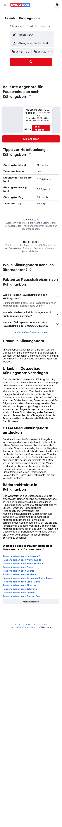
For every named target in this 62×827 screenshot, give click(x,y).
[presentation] (30, 96)
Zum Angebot (39, 128)
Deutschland (39, 624)
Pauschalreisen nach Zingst (18, 567)
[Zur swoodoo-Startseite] (20, 5)
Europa (26, 624)
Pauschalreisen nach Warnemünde (22, 560)
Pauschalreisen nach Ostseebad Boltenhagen (28, 578)
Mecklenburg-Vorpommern (23, 627)
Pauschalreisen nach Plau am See (21, 596)
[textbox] (32, 35)
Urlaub (17, 624)
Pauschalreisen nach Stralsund (20, 574)
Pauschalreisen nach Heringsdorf (21, 556)
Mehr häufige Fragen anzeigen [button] (31, 332)
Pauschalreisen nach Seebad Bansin (23, 563)
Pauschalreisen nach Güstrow (19, 585)
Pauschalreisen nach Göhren (18, 570)
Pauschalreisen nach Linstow (19, 592)
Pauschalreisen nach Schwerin (20, 589)
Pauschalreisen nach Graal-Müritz (21, 581)
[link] (31, 138)
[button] (5, 4)
